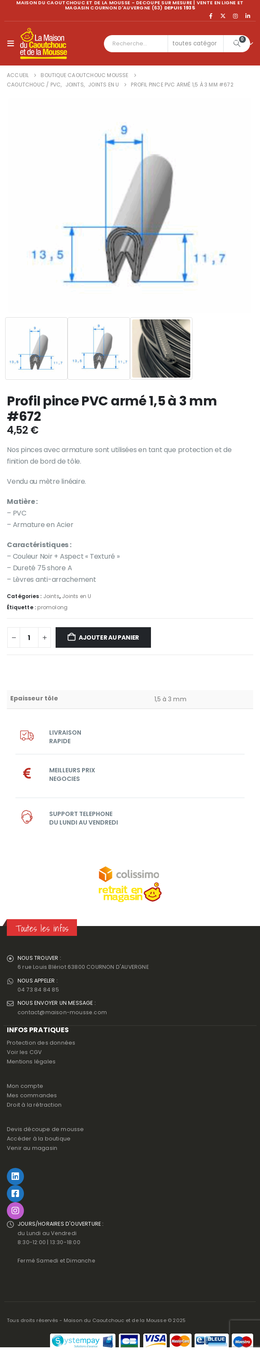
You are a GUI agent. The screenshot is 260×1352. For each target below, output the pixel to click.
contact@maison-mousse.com (62, 1013)
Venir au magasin (32, 1149)
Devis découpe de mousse (45, 1131)
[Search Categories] (196, 43)
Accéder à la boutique (39, 1140)
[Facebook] (210, 15)
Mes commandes (32, 1097)
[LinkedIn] (247, 15)
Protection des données (41, 1044)
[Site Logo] (43, 44)
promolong (52, 607)
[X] (223, 15)
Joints (51, 596)
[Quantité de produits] (29, 637)
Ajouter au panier (109, 637)
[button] (12, 43)
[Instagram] (235, 15)
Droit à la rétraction (34, 1106)
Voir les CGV (24, 1053)
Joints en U (76, 596)
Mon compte (25, 1087)
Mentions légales (31, 1063)
